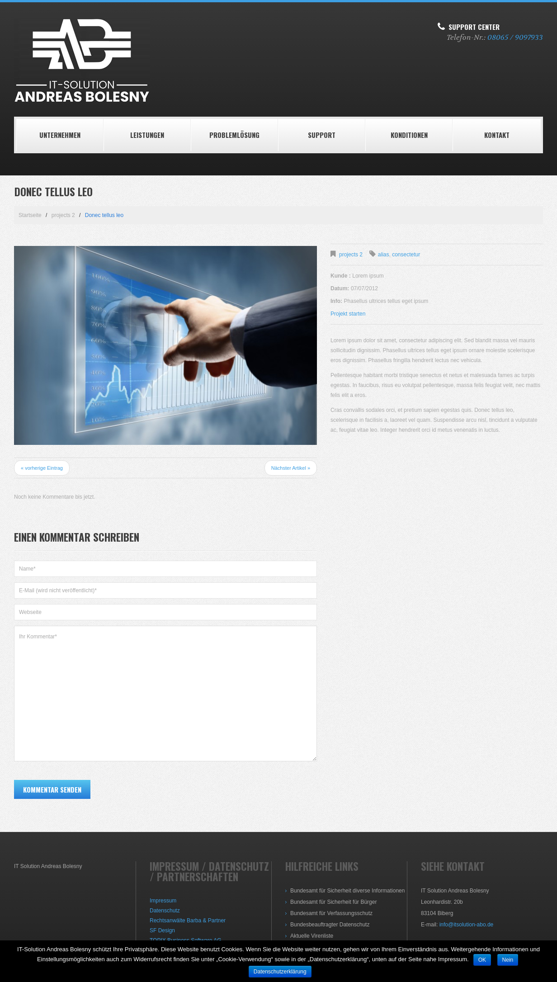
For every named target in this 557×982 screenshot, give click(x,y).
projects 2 (63, 215)
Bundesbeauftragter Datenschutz (329, 924)
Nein (508, 960)
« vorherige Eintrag (42, 468)
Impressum (163, 900)
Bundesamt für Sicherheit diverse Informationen (347, 891)
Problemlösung (234, 135)
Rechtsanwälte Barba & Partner (188, 920)
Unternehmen (59, 135)
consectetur (406, 254)
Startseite (30, 215)
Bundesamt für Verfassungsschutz (331, 913)
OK (482, 960)
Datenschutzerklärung (280, 971)
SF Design (162, 930)
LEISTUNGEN (147, 135)
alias (383, 254)
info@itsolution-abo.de (466, 924)
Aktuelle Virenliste (311, 936)
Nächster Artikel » (290, 468)
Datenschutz (165, 910)
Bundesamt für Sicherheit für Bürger (333, 902)
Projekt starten (347, 314)
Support (321, 135)
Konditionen (409, 135)
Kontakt (497, 135)
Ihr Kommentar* (165, 693)
